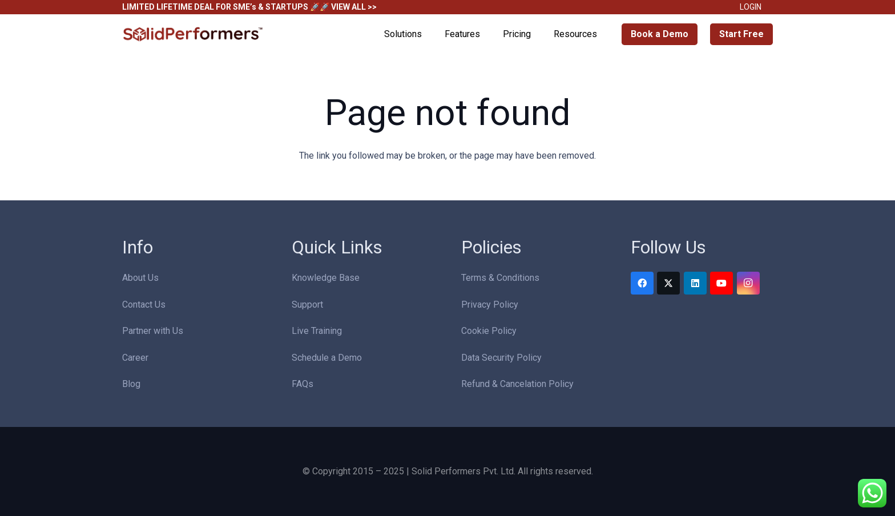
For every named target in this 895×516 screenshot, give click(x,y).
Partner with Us (152, 330)
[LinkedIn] (695, 283)
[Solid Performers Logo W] (193, 34)
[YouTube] (721, 283)
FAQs (302, 383)
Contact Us (144, 304)
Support (307, 304)
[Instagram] (748, 283)
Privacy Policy (489, 304)
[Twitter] (668, 283)
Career (135, 357)
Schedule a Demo (327, 357)
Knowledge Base (326, 277)
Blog (131, 383)
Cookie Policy (489, 330)
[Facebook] (642, 283)
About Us (140, 277)
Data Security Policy (501, 357)
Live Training (317, 330)
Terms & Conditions (500, 277)
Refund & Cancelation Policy (517, 383)
